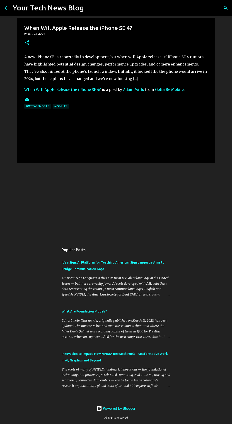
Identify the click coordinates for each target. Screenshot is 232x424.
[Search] (90, 7)
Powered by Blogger (116, 408)
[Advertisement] (116, 202)
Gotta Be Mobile (169, 89)
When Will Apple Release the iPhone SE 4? (62, 89)
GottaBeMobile (37, 106)
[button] (27, 43)
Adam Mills (133, 89)
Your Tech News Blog (48, 8)
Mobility (60, 106)
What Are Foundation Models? (84, 311)
